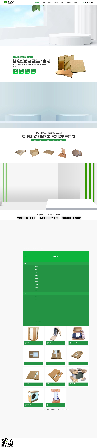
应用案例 (62, 2)
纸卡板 (36, 272)
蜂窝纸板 (36, 266)
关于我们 (43, 2)
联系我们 (75, 2)
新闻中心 (69, 2)
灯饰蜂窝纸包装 (37, 296)
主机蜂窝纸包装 (50, 343)
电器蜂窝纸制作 (50, 384)
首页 (28, 248)
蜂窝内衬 (36, 275)
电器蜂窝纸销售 (72, 363)
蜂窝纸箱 (36, 278)
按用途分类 (37, 248)
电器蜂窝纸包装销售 (73, 343)
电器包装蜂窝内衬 (73, 384)
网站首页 (37, 2)
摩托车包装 (36, 315)
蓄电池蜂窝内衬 (37, 324)
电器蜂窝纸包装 (43, 248)
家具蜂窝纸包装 (37, 309)
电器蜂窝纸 (49, 363)
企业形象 (56, 2)
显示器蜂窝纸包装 (38, 321)
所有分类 (55, 257)
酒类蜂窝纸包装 (37, 312)
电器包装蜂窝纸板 (28, 405)
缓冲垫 (48, 405)
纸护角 (36, 269)
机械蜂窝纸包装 (37, 306)
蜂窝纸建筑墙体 (37, 302)
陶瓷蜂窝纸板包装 (38, 318)
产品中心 (50, 2)
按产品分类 (26, 263)
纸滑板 (36, 290)
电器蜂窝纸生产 (27, 363)
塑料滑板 (36, 287)
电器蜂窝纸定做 (27, 384)
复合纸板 (36, 284)
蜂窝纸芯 (36, 281)
